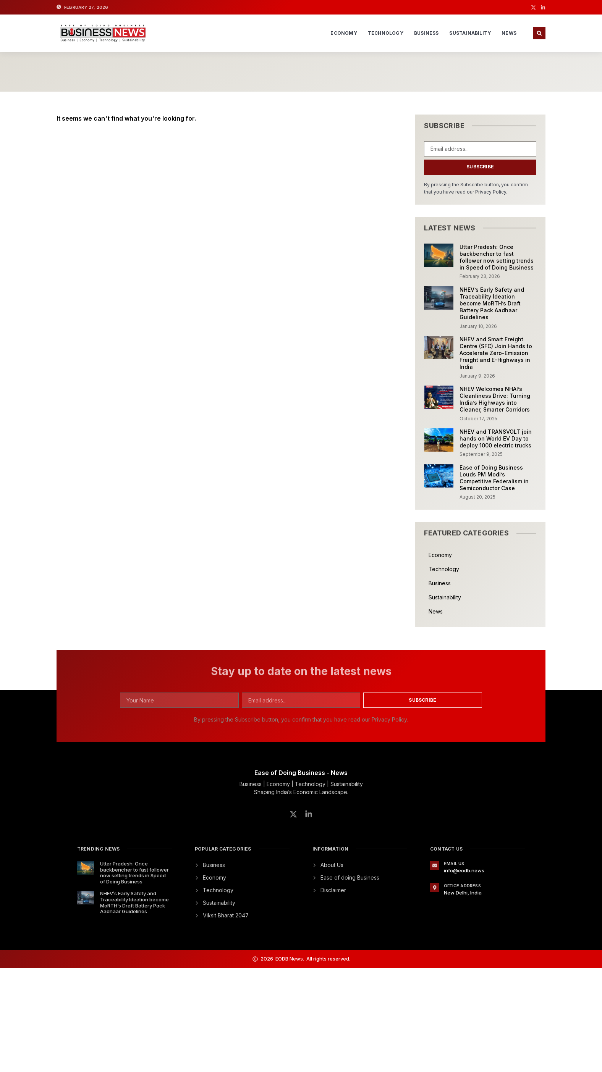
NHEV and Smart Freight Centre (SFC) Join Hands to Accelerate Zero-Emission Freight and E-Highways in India (496, 353)
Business (426, 33)
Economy (343, 33)
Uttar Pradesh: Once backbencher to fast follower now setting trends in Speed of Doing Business (497, 257)
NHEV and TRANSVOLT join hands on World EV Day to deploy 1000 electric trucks (496, 438)
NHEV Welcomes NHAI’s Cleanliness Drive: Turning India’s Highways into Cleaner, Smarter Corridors (495, 399)
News (509, 33)
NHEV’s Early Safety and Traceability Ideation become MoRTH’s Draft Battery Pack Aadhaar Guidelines (492, 303)
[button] (539, 33)
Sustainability (470, 33)
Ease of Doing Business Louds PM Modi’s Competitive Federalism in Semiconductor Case (494, 478)
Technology (385, 33)
